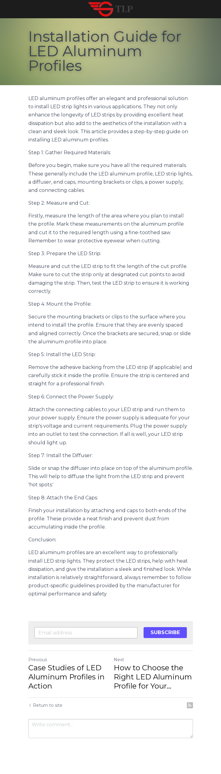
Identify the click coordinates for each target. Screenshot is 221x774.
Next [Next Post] (119, 659)
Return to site (45, 705)
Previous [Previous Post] (37, 659)
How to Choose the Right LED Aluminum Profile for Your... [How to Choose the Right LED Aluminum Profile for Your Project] (153, 676)
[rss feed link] (190, 705)
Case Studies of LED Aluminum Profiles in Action (66, 676)
